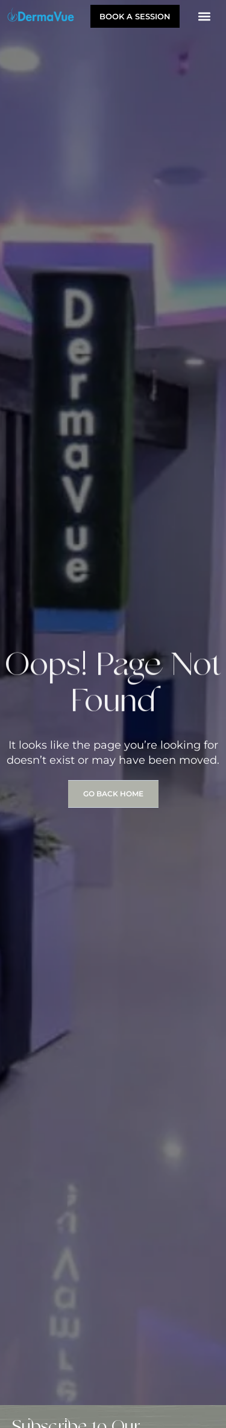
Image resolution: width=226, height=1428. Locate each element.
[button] (204, 16)
